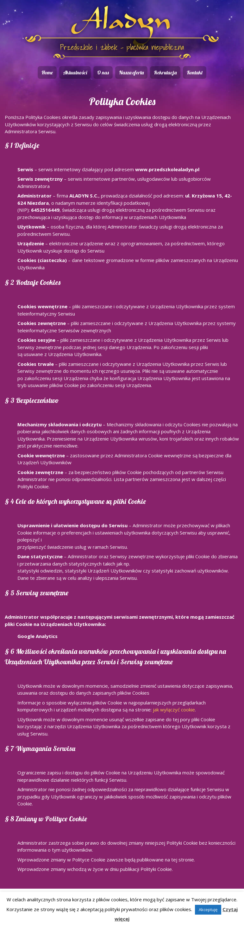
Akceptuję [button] (208, 909)
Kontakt (195, 72)
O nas (103, 72)
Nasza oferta (131, 72)
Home (47, 72)
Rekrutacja (165, 72)
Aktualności (75, 72)
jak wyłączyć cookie (174, 709)
